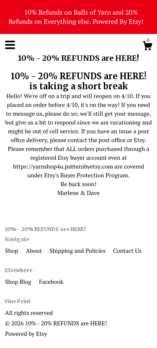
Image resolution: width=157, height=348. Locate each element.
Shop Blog (19, 282)
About (35, 251)
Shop (12, 251)
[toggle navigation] (10, 45)
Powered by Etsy (26, 334)
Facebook (51, 282)
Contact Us (127, 251)
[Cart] (147, 47)
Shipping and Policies (78, 251)
